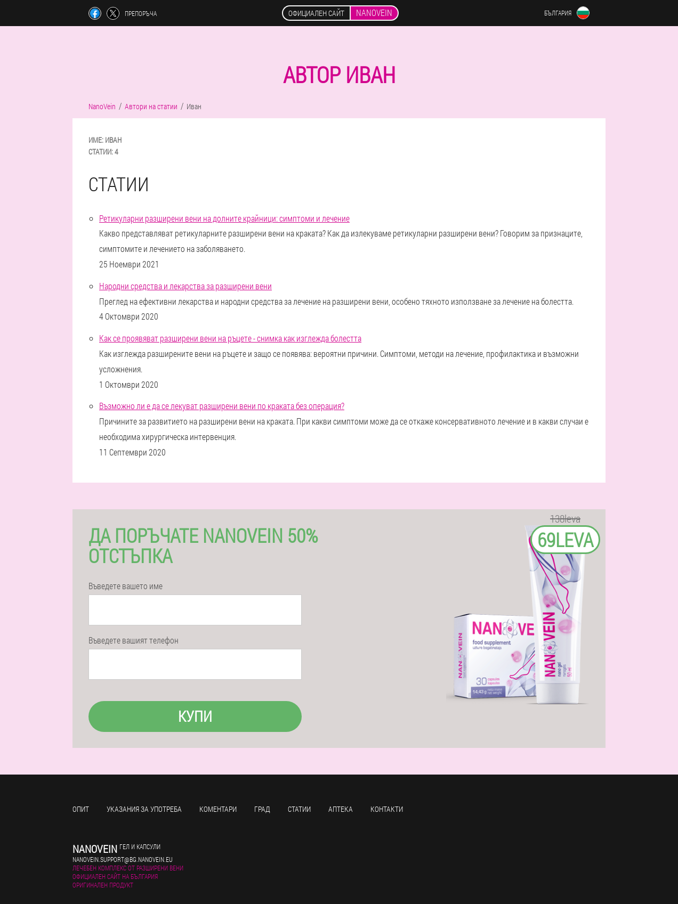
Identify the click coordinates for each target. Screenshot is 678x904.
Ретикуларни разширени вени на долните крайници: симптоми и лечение (224, 218)
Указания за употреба (144, 809)
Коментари (218, 809)
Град (262, 809)
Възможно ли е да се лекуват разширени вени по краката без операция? (221, 405)
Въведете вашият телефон (133, 640)
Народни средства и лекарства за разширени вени (185, 285)
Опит (80, 809)
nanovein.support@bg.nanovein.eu (122, 859)
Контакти (386, 809)
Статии (299, 809)
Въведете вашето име (125, 586)
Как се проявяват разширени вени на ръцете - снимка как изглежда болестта (230, 338)
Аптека (340, 809)
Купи (195, 716)
